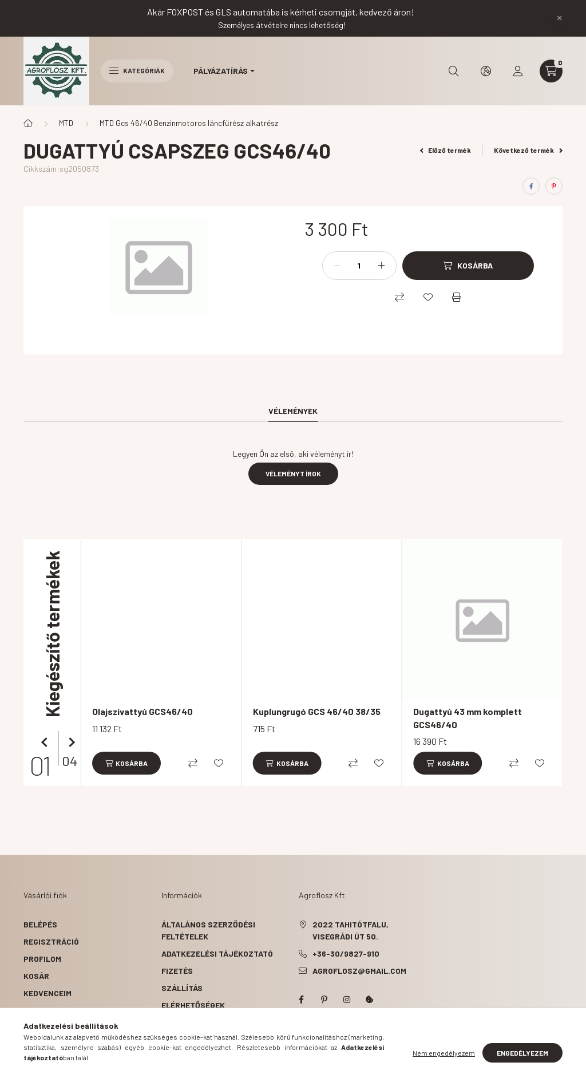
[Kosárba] (468, 265)
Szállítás (182, 988)
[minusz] (337, 265)
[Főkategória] (28, 123)
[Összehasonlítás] (399, 297)
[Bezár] (559, 18)
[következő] (69, 742)
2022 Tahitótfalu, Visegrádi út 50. (350, 930)
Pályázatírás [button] (220, 71)
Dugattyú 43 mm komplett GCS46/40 (467, 717)
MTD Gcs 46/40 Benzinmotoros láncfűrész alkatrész (189, 123)
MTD (66, 123)
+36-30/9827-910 (345, 953)
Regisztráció (51, 941)
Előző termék (446, 150)
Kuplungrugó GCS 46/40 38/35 (317, 711)
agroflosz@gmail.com (359, 971)
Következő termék (528, 150)
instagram (346, 999)
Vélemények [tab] (293, 411)
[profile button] (517, 71)
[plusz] (381, 265)
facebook (301, 999)
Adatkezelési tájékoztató (217, 953)
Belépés (40, 924)
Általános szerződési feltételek (208, 930)
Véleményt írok (293, 473)
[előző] (46, 742)
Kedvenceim (47, 993)
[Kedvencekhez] (428, 297)
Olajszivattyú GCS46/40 (142, 711)
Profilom (42, 959)
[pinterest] (554, 186)
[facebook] (531, 186)
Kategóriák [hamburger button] (137, 70)
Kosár (36, 976)
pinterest (323, 999)
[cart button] (551, 71)
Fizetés (177, 971)
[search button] (453, 71)
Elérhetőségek (193, 1005)
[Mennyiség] (359, 265)
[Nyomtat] (456, 297)
